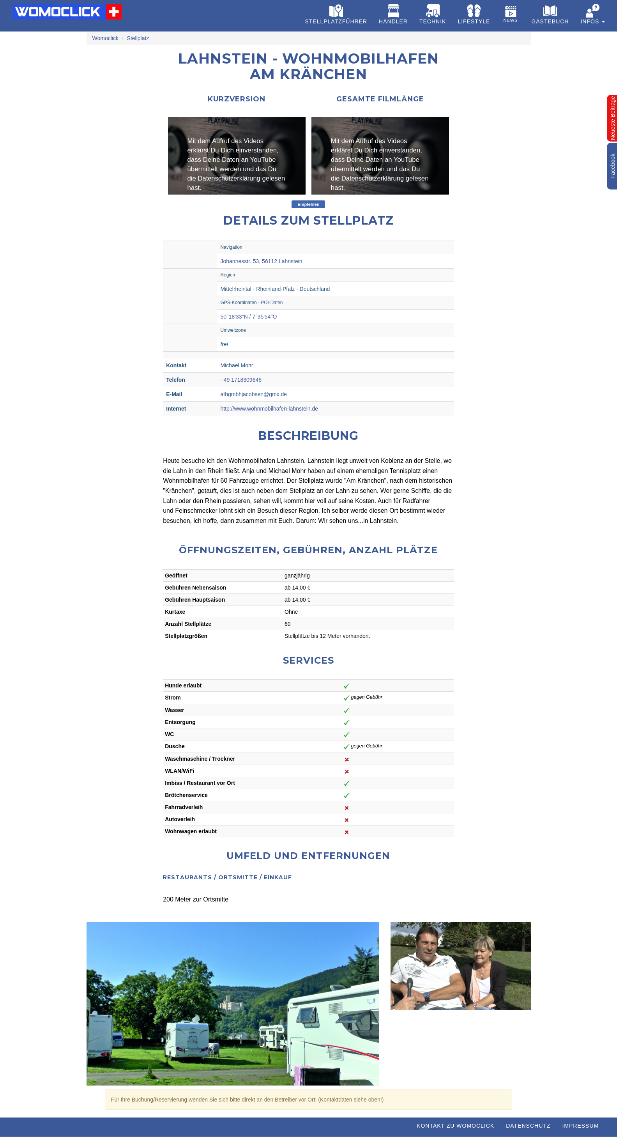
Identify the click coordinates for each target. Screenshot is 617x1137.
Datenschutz (528, 1126)
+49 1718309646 (241, 380)
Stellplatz (138, 38)
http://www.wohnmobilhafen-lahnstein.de (269, 409)
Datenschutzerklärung (230, 178)
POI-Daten (272, 302)
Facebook (613, 166)
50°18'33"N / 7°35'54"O (248, 316)
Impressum (580, 1126)
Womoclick (105, 38)
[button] (593, 15)
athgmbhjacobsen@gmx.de (253, 394)
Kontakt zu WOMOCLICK (455, 1126)
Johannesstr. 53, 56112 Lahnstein (261, 261)
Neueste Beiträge (613, 118)
